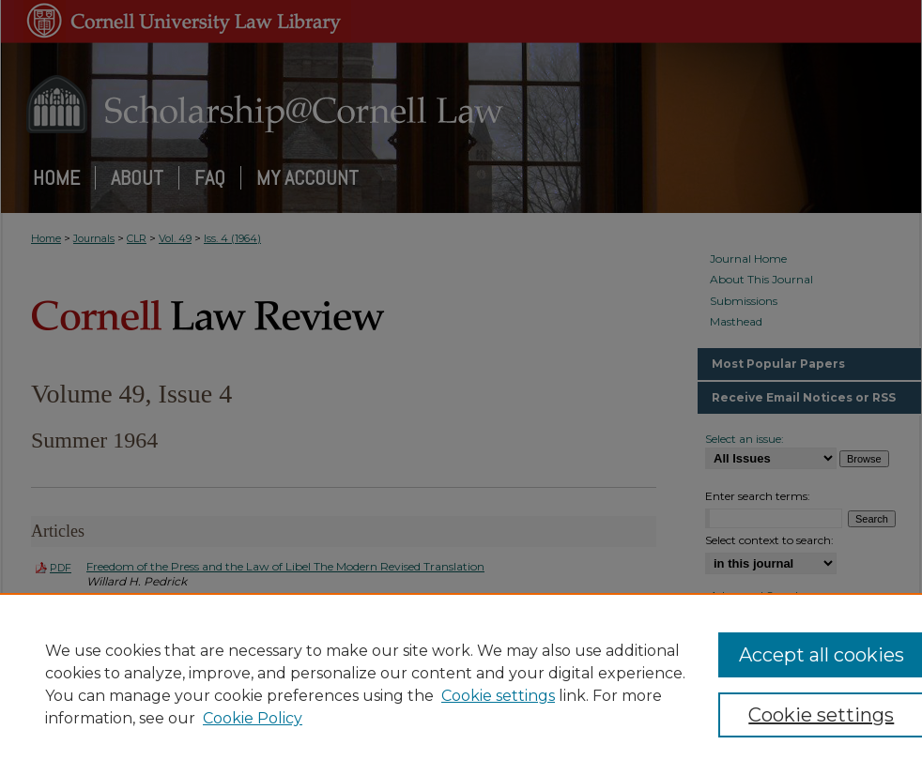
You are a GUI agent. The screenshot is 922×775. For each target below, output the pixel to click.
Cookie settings (498, 696)
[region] (461, 684)
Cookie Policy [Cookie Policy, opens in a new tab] (252, 718)
